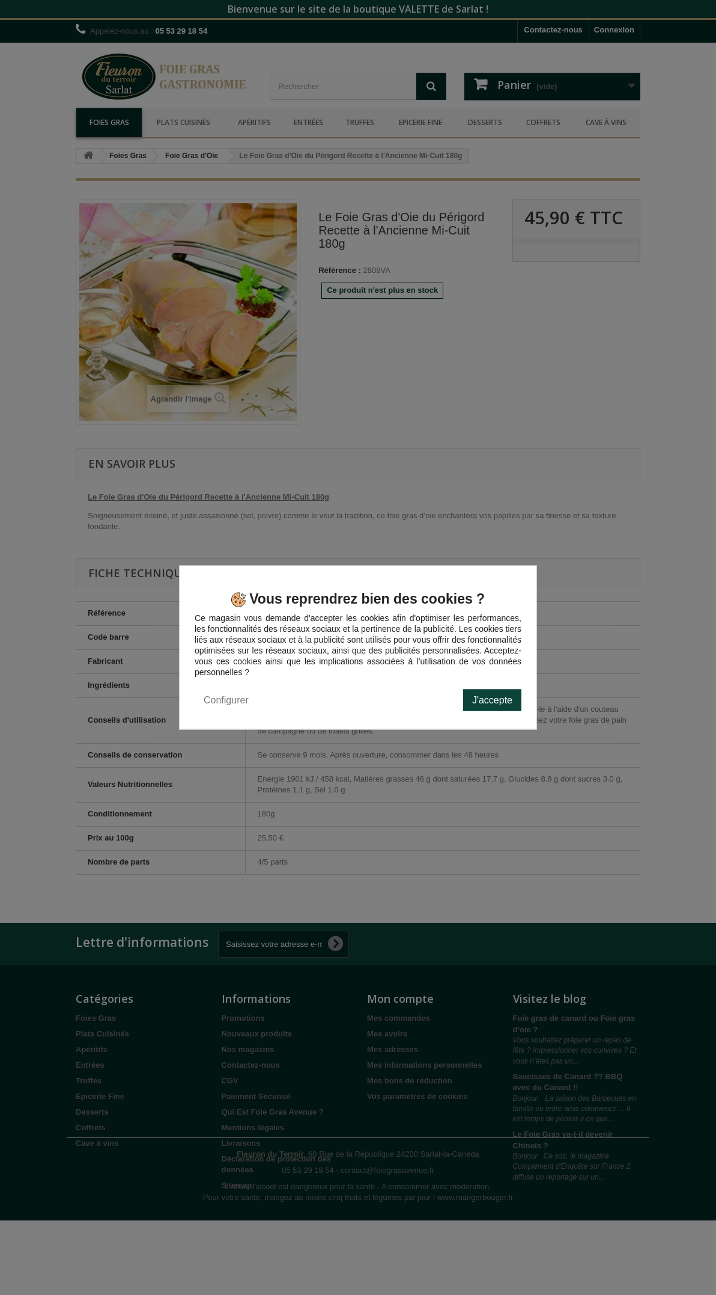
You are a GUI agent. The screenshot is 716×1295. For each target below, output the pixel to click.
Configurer (226, 699)
